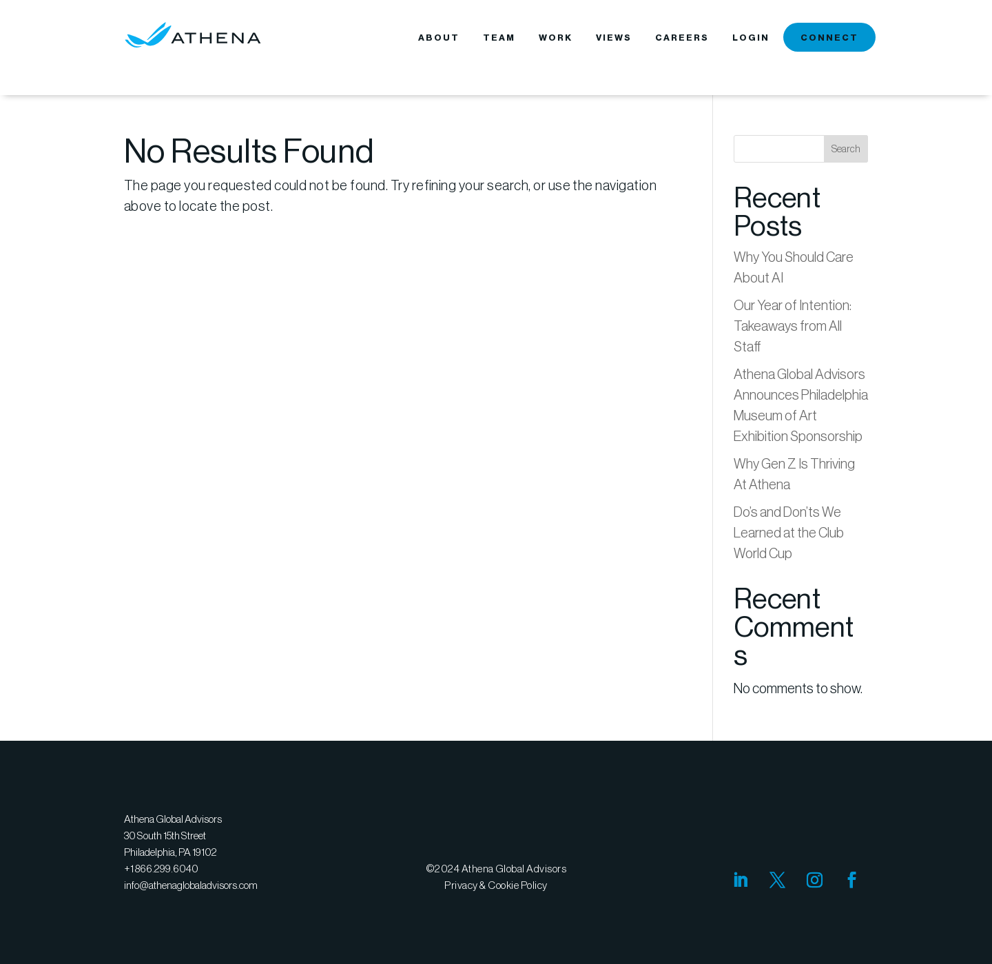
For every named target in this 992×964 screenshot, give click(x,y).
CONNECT (829, 38)
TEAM (499, 38)
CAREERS (682, 38)
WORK (555, 38)
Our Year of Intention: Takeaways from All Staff (792, 326)
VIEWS (614, 38)
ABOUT (438, 38)
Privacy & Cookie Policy (495, 885)
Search (845, 148)
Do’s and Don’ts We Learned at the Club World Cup (789, 532)
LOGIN (750, 38)
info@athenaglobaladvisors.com (191, 885)
